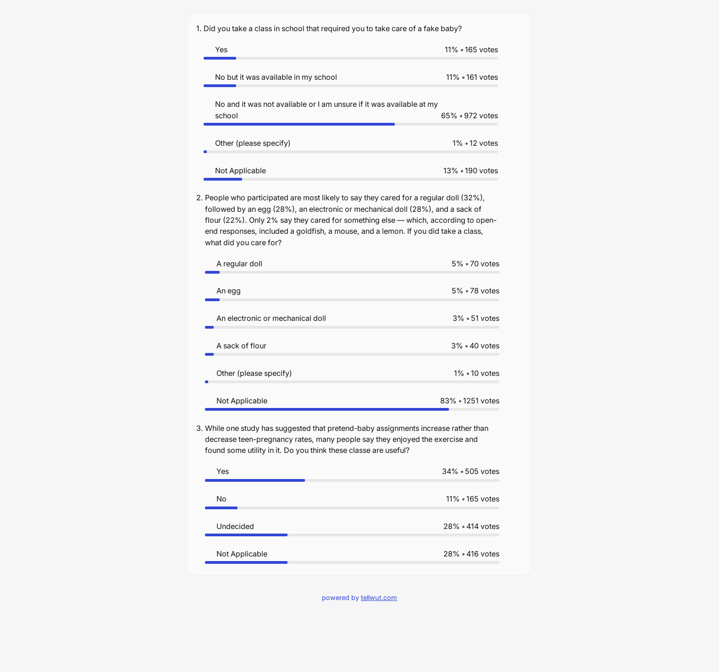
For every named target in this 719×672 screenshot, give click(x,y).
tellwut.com (379, 597)
